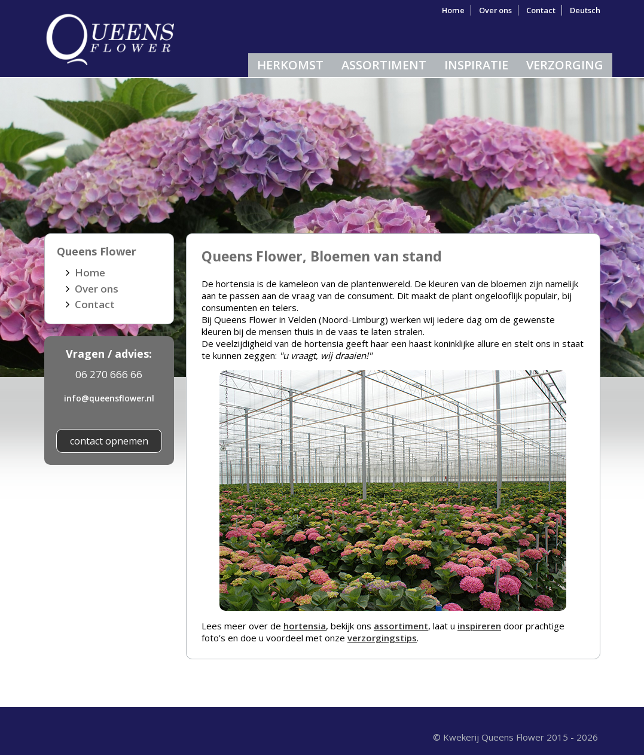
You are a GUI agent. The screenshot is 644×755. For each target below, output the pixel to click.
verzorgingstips (382, 638)
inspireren (479, 626)
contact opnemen (109, 440)
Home (453, 10)
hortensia (304, 626)
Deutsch (585, 10)
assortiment (401, 626)
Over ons (495, 10)
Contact (541, 10)
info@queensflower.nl (109, 398)
